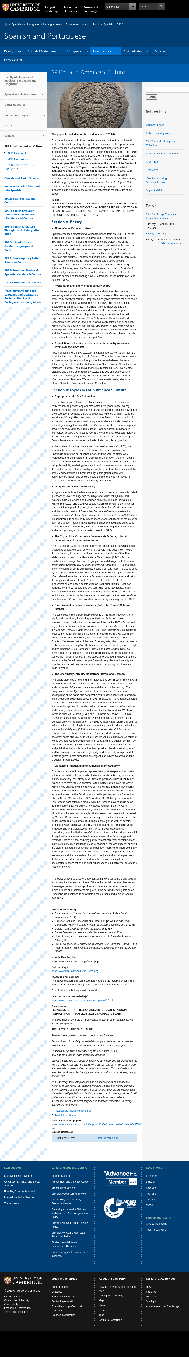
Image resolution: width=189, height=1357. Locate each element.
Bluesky (150, 1181)
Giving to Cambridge (110, 1319)
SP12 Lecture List (18, 159)
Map (101, 1300)
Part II (96, 24)
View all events (169, 243)
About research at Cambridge (162, 1306)
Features (151, 1291)
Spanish (108, 24)
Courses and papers (77, 24)
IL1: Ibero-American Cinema (22, 282)
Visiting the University (111, 1295)
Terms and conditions (16, 1311)
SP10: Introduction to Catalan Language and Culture (18, 246)
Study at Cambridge (51, 9)
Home (6, 24)
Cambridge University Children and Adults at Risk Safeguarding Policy (70, 1213)
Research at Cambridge (91, 9)
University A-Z (12, 1296)
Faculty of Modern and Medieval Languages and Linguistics (20, 82)
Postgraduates (132, 51)
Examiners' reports (65, 1114)
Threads (150, 1199)
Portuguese (73, 51)
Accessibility (11, 1304)
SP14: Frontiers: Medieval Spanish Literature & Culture (22, 272)
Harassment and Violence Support (71, 1181)
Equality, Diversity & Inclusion (21, 1191)
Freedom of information (17, 1308)
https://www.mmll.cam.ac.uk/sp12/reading (75, 971)
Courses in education (64, 1315)
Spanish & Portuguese (42, 51)
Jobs (101, 1315)
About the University (70, 9)
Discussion (152, 1296)
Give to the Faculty (156, 1223)
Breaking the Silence (63, 1187)
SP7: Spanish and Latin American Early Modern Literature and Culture (19, 214)
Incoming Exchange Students (162, 153)
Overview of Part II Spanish (21, 178)
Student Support (155, 124)
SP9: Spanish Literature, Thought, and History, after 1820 (22, 230)
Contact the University (16, 1300)
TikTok (149, 1205)
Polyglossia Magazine (158, 133)
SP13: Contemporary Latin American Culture (21, 260)
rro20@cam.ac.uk (108, 1137)
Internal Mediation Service (19, 1197)
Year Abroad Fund (156, 1229)
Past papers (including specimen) (73, 1110)
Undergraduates (52, 24)
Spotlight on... (153, 1301)
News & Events (13, 59)
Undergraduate (60, 1286)
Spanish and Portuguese (25, 24)
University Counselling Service (69, 1193)
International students (64, 1296)
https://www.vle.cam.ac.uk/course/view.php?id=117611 (82, 1000)
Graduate (57, 1291)
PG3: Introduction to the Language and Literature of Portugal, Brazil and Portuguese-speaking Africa (22, 296)
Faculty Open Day (156, 233)
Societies (160, 51)
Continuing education (64, 1301)
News (102, 1305)
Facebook (151, 1187)
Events (103, 1310)
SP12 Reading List (19, 153)
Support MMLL (154, 190)
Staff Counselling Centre (18, 1175)
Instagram (151, 1175)
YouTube (151, 1193)
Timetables (152, 170)
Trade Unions (12, 1203)
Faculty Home (12, 51)
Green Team (153, 161)
